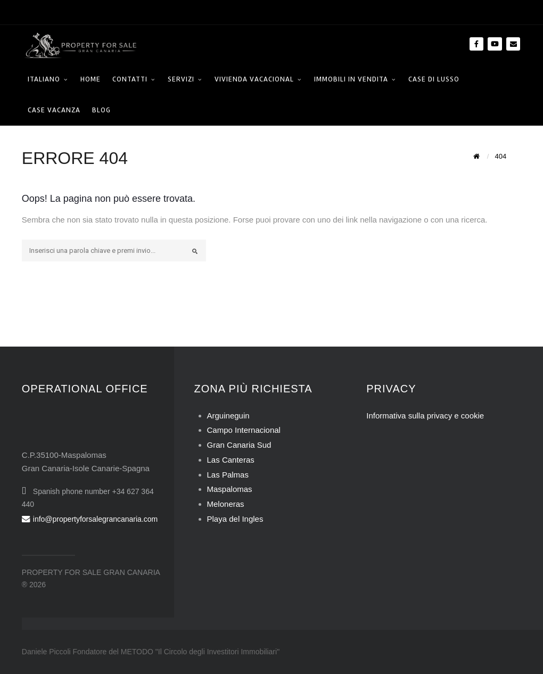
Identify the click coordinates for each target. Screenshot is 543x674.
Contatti (129, 79)
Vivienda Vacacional (254, 79)
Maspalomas (229, 489)
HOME (90, 79)
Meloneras (225, 503)
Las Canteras (230, 459)
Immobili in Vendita (351, 79)
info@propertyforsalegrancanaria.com (90, 519)
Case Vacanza (54, 109)
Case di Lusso (433, 79)
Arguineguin (228, 415)
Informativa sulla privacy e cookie (425, 415)
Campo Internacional (244, 429)
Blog (101, 109)
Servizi (181, 79)
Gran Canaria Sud (239, 444)
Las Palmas (228, 474)
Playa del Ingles (235, 518)
